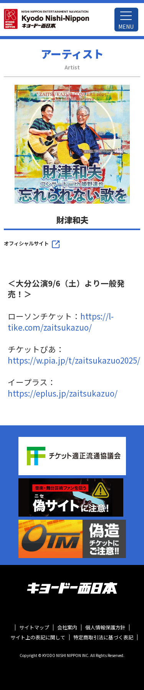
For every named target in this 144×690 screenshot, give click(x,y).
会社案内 (67, 627)
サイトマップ (34, 627)
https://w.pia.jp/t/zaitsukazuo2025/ (74, 360)
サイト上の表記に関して (37, 637)
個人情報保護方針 (105, 627)
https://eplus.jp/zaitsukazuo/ (63, 393)
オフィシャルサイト (26, 243)
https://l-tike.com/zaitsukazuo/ (61, 321)
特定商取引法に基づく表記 (103, 637)
